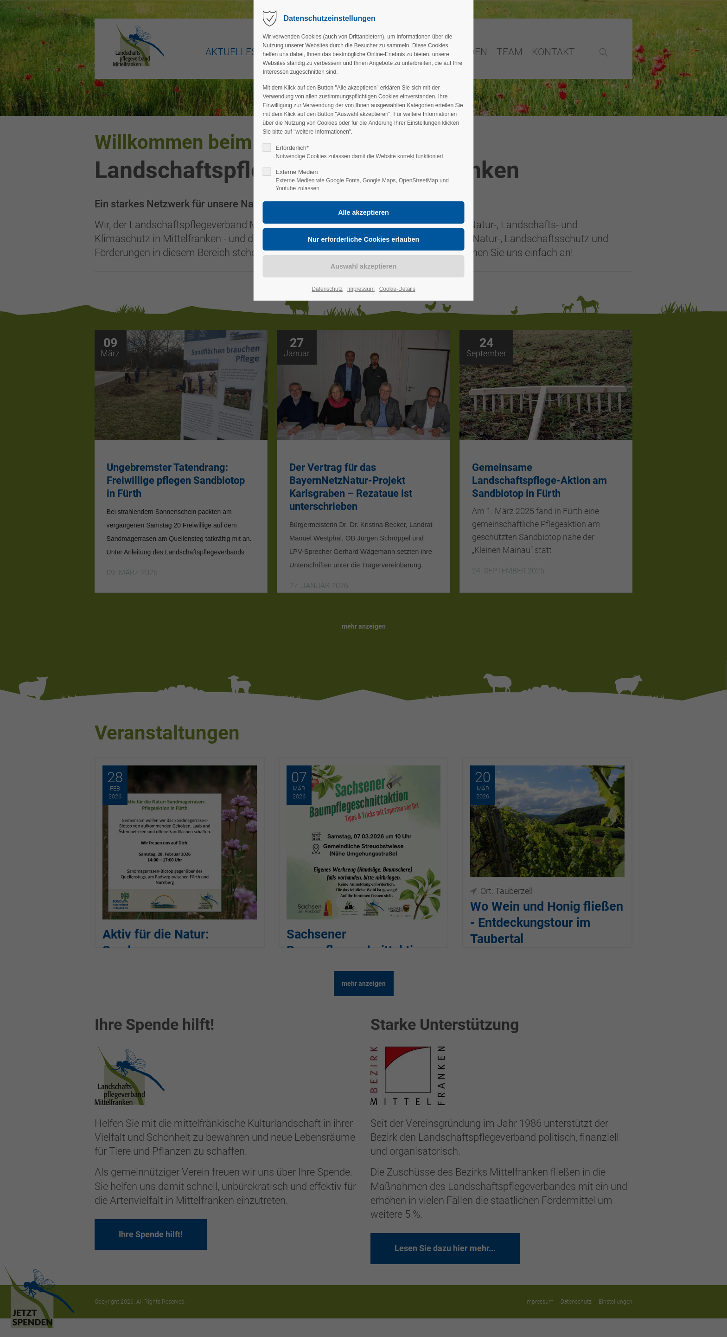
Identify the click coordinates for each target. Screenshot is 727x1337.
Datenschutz (327, 289)
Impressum (361, 289)
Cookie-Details (397, 289)
